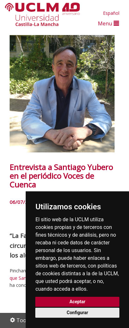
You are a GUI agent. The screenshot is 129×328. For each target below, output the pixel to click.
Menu (108, 23)
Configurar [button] (77, 312)
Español (111, 13)
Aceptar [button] (77, 301)
